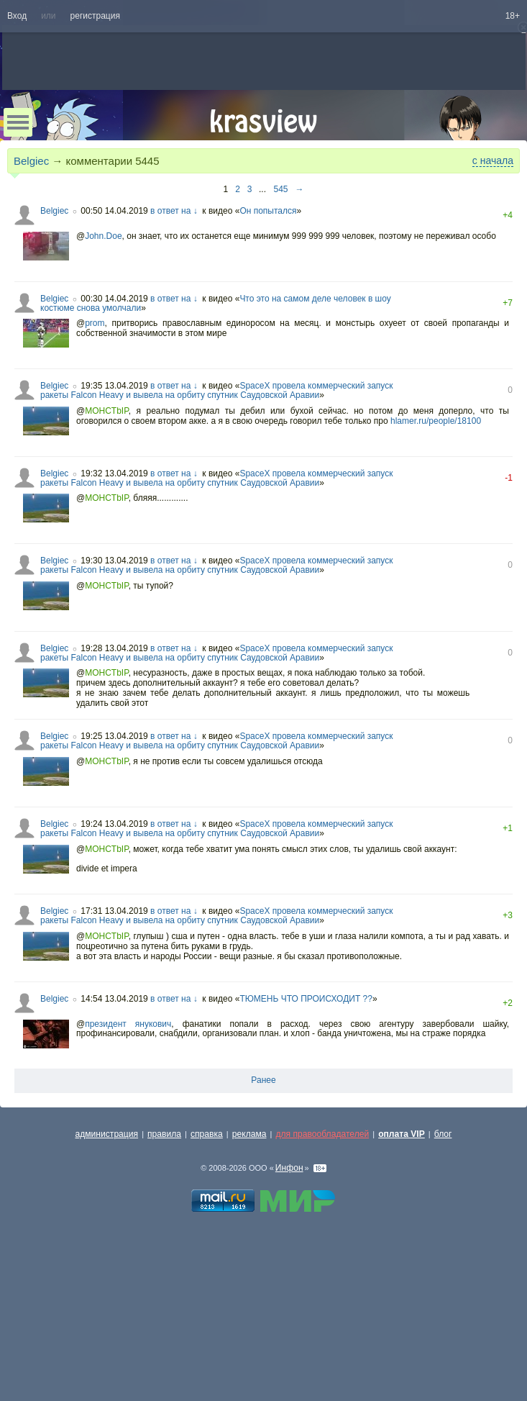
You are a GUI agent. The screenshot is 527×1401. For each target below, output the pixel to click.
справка (207, 1134)
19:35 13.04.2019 (114, 386)
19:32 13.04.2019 (114, 473)
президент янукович (128, 1024)
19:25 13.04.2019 (114, 736)
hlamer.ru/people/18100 (435, 421)
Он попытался (267, 211)
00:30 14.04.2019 (114, 299)
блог (443, 1134)
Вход (17, 16)
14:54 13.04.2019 (114, 999)
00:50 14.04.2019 (114, 211)
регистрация (95, 16)
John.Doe (103, 236)
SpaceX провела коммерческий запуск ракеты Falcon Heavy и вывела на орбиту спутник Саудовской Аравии (216, 390)
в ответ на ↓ (174, 211)
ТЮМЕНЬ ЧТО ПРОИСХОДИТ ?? (305, 999)
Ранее (263, 1080)
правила (164, 1134)
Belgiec (31, 161)
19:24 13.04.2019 (114, 824)
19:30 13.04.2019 (114, 561)
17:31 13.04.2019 (114, 911)
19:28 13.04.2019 (114, 648)
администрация (107, 1134)
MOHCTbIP (106, 411)
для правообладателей (322, 1134)
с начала (492, 160)
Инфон (289, 1168)
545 (281, 189)
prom (94, 323)
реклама (249, 1134)
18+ (512, 16)
